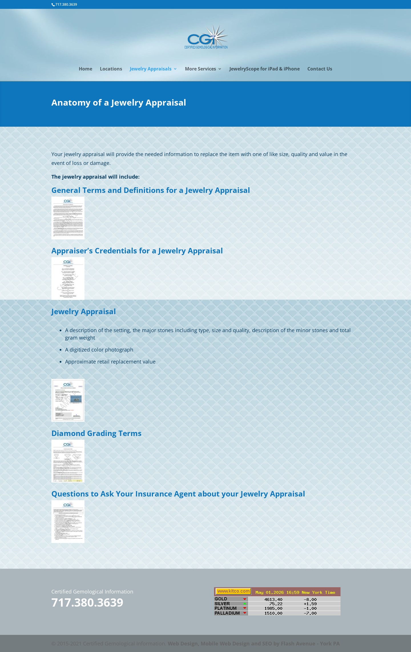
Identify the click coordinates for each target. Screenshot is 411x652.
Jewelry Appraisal (83, 311)
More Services (200, 69)
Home (85, 69)
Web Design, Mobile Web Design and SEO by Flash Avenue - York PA (254, 643)
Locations (111, 69)
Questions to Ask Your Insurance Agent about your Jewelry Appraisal (178, 494)
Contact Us (319, 69)
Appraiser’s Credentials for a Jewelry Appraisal (137, 250)
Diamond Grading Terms (96, 433)
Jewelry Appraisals (151, 69)
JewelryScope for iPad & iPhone (264, 69)
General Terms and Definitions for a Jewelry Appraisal (150, 190)
